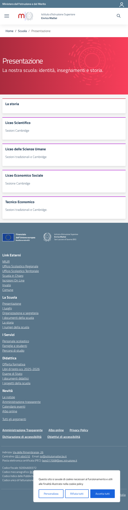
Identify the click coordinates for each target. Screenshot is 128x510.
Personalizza (51, 494)
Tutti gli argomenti (14, 419)
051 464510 (22, 456)
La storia (8, 322)
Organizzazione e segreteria (20, 313)
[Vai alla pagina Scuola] (22, 30)
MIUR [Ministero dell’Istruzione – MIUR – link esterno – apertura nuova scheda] (6, 261)
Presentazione (11, 303)
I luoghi (7, 308)
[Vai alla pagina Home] (9, 30)
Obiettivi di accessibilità (63, 436)
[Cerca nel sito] (119, 16)
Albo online (9, 411)
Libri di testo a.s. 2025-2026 (21, 369)
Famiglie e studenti (14, 345)
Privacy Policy (79, 430)
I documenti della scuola (18, 317)
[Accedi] (122, 4)
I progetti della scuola (16, 383)
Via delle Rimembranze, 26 (28, 452)
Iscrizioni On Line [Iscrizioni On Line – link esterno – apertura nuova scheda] (13, 280)
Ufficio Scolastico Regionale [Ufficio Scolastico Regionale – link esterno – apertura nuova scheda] (20, 266)
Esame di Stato (12, 373)
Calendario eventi (13, 406)
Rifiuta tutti (76, 494)
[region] (76, 486)
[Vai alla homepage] (25, 16)
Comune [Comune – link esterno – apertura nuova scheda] (7, 289)
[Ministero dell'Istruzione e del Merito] (24, 4)
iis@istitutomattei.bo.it (53, 456)
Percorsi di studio (13, 350)
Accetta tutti (102, 494)
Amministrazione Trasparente (22, 430)
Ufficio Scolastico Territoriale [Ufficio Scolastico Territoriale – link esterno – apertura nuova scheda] (20, 271)
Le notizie (8, 397)
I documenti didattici (15, 378)
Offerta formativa (13, 364)
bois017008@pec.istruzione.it (59, 460)
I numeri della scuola (15, 327)
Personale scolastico (15, 341)
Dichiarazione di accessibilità (21, 436)
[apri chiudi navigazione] (6, 16)
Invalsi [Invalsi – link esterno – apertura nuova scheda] (6, 285)
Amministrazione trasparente (21, 401)
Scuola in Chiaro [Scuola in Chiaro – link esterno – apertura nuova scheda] (12, 275)
